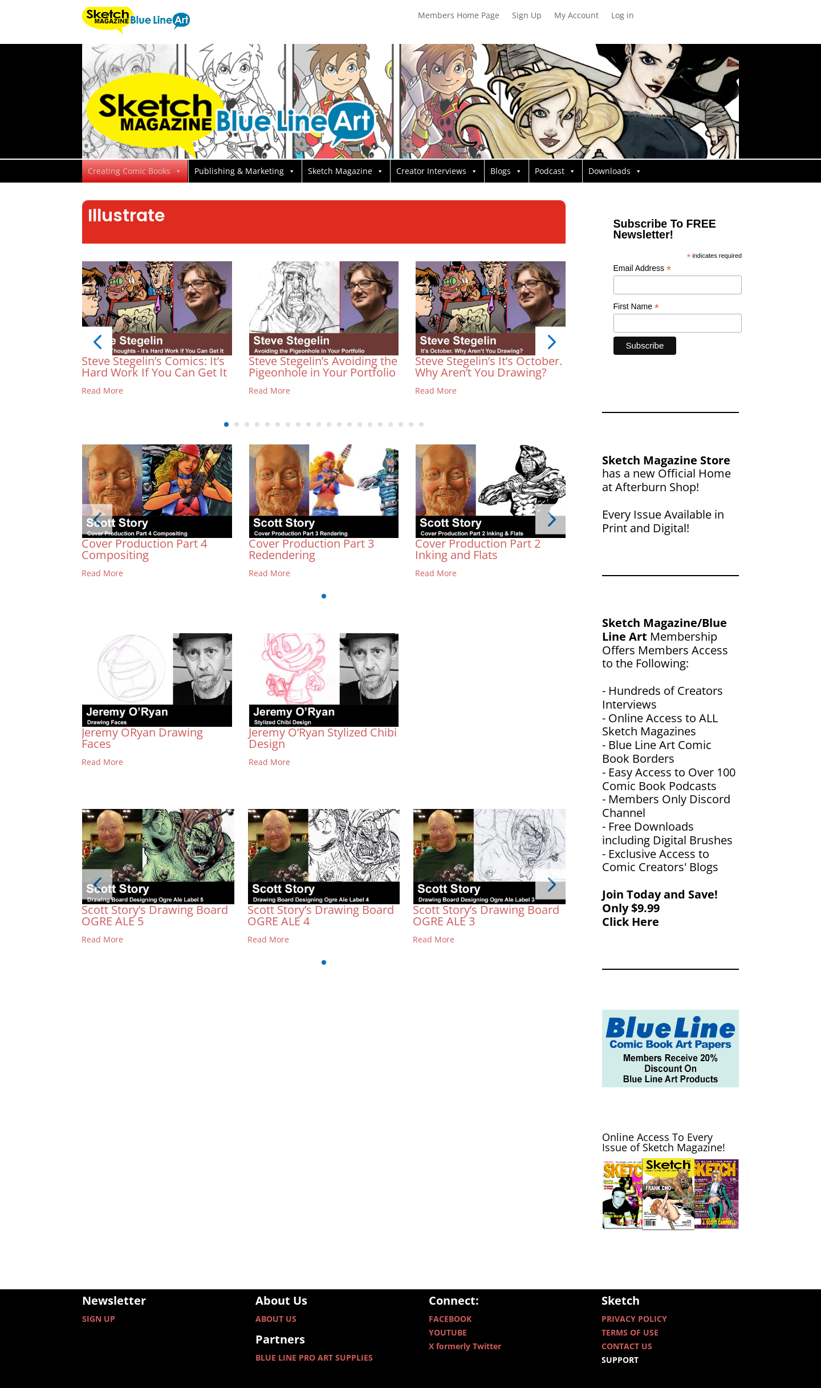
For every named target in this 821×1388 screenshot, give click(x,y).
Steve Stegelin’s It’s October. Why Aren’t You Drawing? (488, 366)
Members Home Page (458, 16)
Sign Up (527, 16)
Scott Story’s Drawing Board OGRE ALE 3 (486, 915)
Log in (622, 16)
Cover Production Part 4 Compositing (144, 549)
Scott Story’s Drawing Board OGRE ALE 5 (155, 915)
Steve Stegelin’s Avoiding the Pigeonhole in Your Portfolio (323, 366)
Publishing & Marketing (244, 171)
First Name (636, 306)
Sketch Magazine (346, 171)
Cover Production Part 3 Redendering (311, 549)
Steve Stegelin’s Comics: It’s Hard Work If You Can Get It (154, 366)
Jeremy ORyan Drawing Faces (142, 738)
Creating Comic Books (135, 171)
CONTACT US (626, 1346)
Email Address (642, 268)
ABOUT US (275, 1318)
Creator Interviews (437, 171)
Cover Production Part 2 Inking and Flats (477, 549)
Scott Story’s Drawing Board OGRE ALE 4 (320, 915)
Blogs (506, 171)
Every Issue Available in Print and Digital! (663, 521)
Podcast (555, 171)
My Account (576, 16)
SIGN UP (98, 1318)
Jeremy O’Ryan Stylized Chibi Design (323, 738)
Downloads (615, 171)
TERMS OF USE (630, 1332)
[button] (97, 342)
